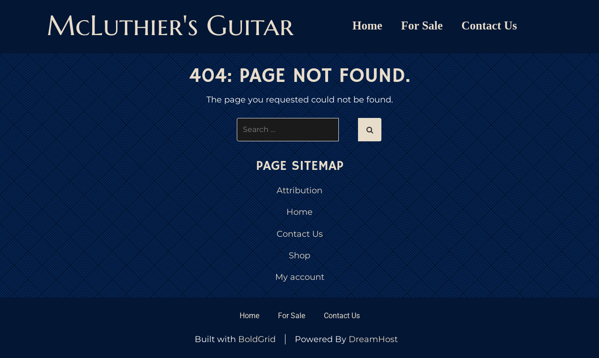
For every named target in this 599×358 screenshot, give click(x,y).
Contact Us (489, 25)
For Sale (422, 25)
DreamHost (373, 339)
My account (299, 277)
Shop (299, 255)
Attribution (299, 190)
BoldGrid (257, 339)
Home (367, 25)
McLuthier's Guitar (170, 25)
